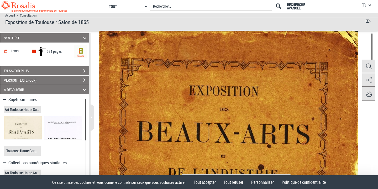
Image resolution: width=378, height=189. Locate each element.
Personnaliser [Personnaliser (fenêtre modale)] (262, 182)
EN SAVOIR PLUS (46, 71)
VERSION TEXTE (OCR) (46, 80)
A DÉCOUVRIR (46, 89)
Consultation (28, 15)
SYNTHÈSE (46, 38)
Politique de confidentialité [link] (304, 182)
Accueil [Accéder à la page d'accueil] (10, 15)
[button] (368, 66)
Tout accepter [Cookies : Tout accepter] (205, 182)
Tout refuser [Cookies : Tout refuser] (233, 182)
